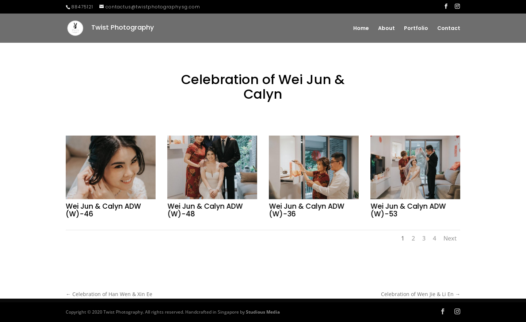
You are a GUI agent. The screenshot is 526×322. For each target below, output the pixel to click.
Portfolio (416, 29)
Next (450, 238)
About (386, 29)
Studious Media (263, 312)
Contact (448, 29)
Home (361, 29)
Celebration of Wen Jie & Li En (420, 294)
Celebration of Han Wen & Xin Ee (109, 294)
